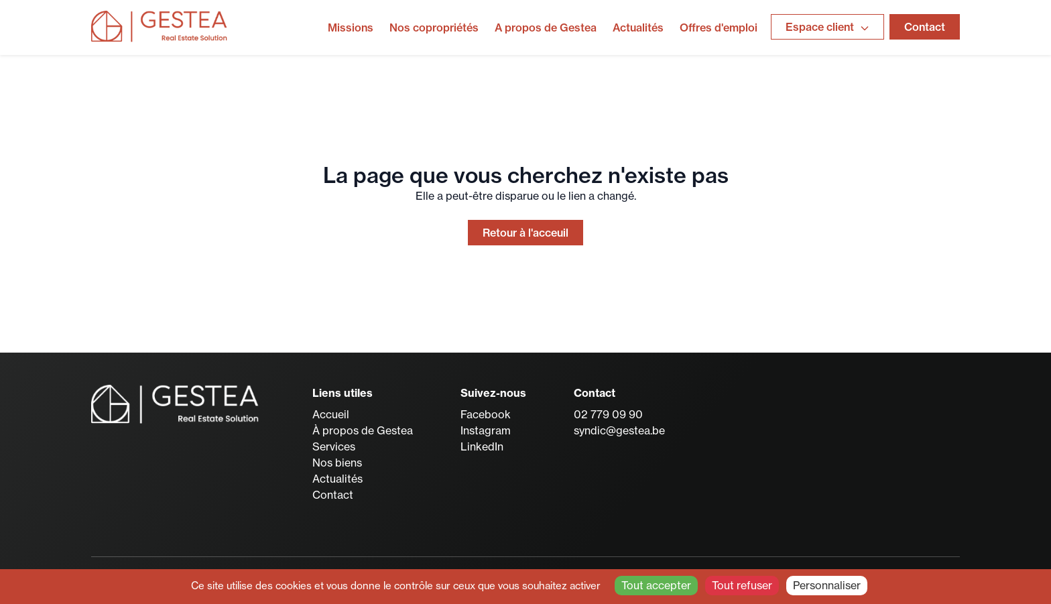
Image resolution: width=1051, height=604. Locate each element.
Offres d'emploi (718, 27)
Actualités (638, 27)
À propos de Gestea (362, 430)
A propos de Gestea (546, 27)
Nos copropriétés (434, 27)
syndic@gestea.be (619, 430)
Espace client (828, 27)
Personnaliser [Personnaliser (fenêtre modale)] (827, 585)
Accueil (330, 414)
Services (333, 446)
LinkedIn (481, 446)
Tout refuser (742, 585)
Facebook (485, 414)
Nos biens (337, 462)
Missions (350, 27)
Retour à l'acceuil (525, 232)
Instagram (485, 430)
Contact (924, 27)
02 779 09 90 (608, 414)
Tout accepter (656, 585)
